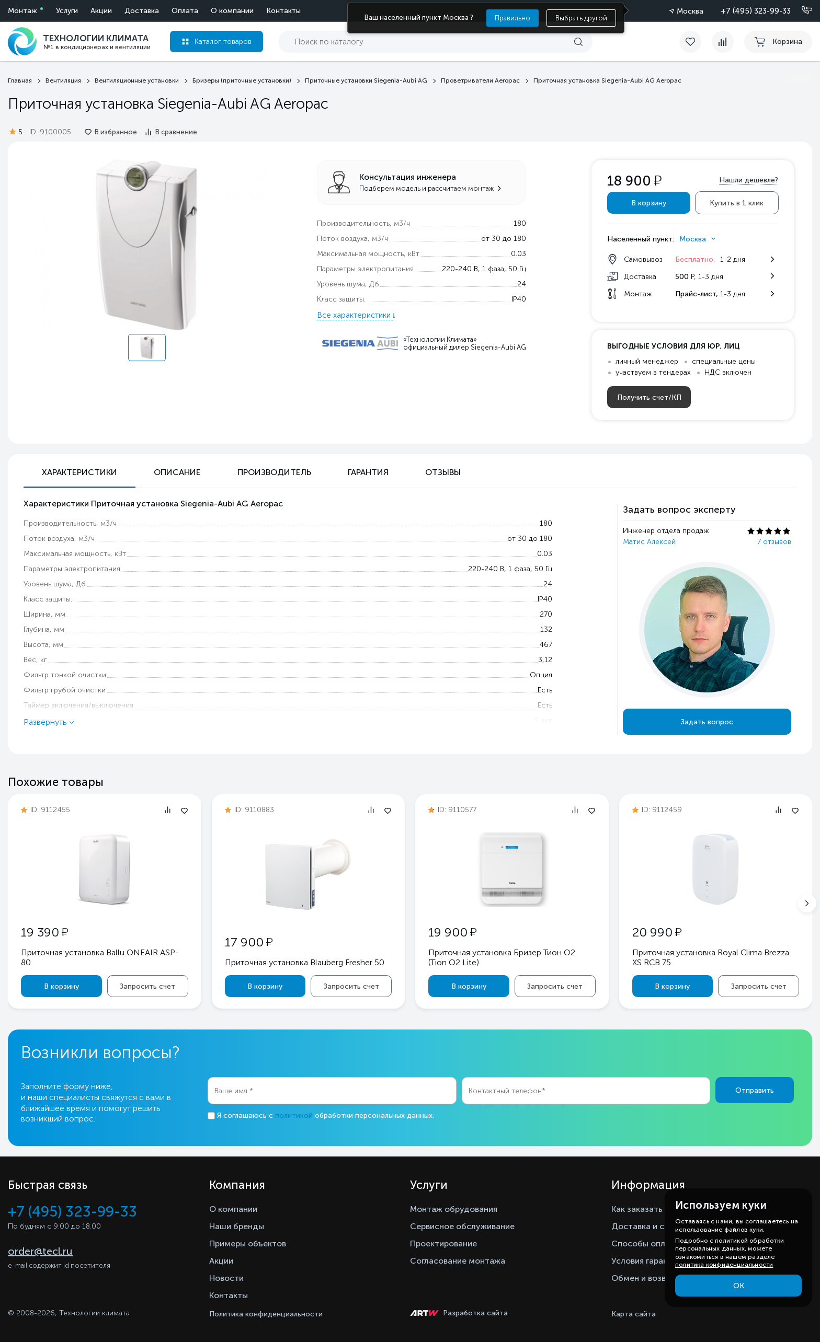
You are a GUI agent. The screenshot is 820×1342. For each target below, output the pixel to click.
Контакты (283, 10)
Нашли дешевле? (748, 180)
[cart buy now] (778, 42)
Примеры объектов (247, 1243)
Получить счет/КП (649, 397)
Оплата (185, 10)
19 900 (452, 932)
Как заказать (637, 1209)
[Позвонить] (800, 10)
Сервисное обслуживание (462, 1226)
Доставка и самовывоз (657, 1226)
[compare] (723, 42)
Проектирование (443, 1243)
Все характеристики (355, 315)
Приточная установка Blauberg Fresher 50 (304, 962)
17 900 (248, 942)
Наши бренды (236, 1226)
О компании (232, 10)
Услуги (67, 10)
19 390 (44, 932)
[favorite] (695, 42)
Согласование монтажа (457, 1261)
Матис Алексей (649, 541)
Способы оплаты (645, 1243)
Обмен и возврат (645, 1278)
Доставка (141, 10)
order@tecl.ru (40, 1251)
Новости (226, 1278)
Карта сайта (633, 1314)
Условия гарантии (646, 1261)
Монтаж (22, 10)
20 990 (656, 932)
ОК (738, 1285)
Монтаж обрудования (453, 1209)
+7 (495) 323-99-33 (756, 11)
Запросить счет (147, 986)
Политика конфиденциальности (266, 1314)
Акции (101, 10)
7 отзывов (774, 541)
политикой (294, 1115)
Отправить (754, 1090)
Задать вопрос (707, 722)
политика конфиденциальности (724, 1264)
